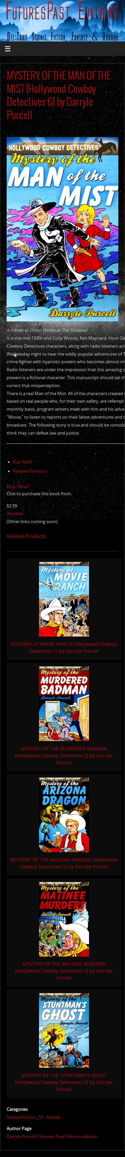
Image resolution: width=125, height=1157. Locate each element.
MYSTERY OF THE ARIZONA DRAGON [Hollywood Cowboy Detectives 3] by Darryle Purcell (63, 863)
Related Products (30, 471)
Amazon (15, 513)
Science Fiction (21, 1117)
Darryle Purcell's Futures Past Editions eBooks (52, 1136)
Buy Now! (22, 462)
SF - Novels (49, 1117)
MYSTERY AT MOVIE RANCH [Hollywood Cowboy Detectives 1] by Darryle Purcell (64, 647)
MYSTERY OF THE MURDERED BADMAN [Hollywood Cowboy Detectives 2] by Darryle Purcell (64, 755)
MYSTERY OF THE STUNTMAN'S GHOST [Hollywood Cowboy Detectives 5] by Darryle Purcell (64, 1082)
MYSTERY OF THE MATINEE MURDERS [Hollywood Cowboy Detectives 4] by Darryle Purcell (64, 971)
